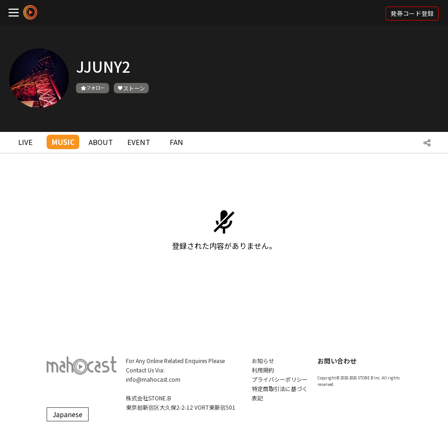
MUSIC (63, 142)
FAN (176, 142)
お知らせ (263, 360)
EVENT (138, 142)
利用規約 (263, 370)
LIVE (25, 142)
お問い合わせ (337, 360)
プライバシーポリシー (280, 379)
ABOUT (101, 142)
